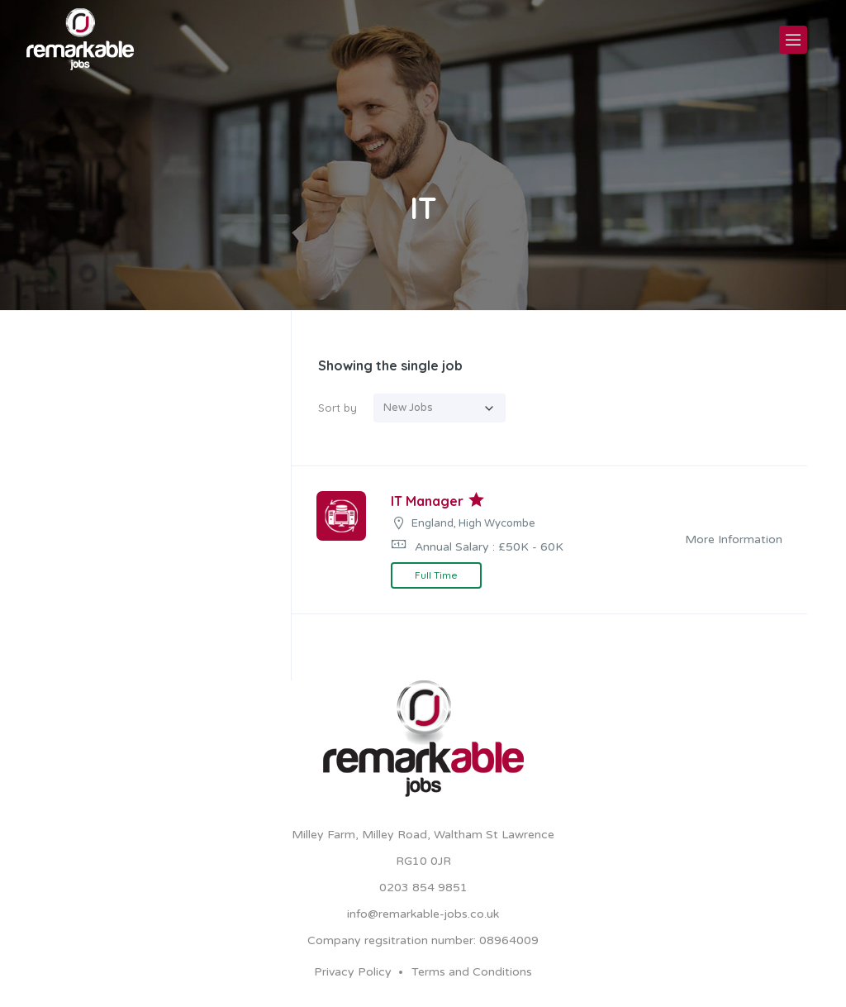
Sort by (337, 407)
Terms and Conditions (471, 972)
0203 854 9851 (423, 888)
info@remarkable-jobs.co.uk (423, 914)
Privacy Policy (353, 972)
